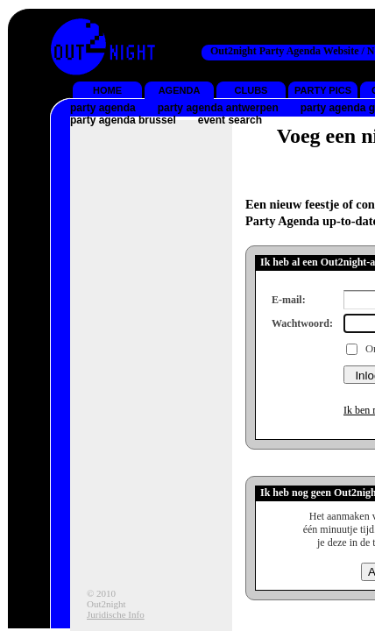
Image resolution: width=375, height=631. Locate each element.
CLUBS (251, 90)
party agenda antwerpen (218, 108)
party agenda (103, 108)
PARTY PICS (322, 90)
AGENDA (180, 90)
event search (230, 120)
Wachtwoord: (302, 323)
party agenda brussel (123, 120)
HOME (107, 90)
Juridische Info (116, 614)
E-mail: (289, 300)
